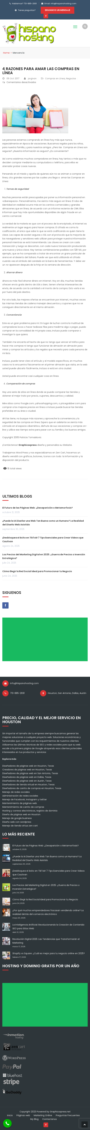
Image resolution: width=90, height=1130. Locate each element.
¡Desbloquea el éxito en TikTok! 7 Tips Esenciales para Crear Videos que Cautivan (42, 539)
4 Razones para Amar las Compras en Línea (40, 70)
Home (6, 52)
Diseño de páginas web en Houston (21, 814)
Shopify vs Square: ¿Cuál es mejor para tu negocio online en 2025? (48, 953)
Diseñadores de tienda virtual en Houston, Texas (28, 784)
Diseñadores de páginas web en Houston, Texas (28, 765)
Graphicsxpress (27, 445)
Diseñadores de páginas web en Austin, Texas (27, 780)
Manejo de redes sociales (16, 792)
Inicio (10, 1115)
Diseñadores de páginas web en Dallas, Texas (26, 777)
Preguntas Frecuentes (68, 1115)
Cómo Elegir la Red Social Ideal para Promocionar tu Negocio (37, 571)
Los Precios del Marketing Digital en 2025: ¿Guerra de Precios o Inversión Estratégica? (43, 556)
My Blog (34, 1119)
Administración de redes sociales (20, 795)
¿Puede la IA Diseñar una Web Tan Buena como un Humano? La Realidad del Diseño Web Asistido (43, 522)
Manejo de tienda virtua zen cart (20, 825)
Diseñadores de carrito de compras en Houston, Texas (31, 788)
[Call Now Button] (7, 1123)
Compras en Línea (55, 78)
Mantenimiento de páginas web (19, 803)
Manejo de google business (17, 818)
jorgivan (32, 78)
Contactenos (49, 1119)
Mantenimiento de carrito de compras (23, 807)
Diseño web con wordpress (16, 821)
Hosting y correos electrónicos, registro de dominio (30, 810)
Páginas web (23, 1115)
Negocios (71, 78)
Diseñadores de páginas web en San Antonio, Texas (30, 773)
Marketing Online (43, 1115)
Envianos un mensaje (57, 10)
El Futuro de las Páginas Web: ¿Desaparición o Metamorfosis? (37, 507)
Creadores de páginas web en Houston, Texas (27, 769)
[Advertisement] (46, 640)
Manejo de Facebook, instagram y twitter (24, 799)
